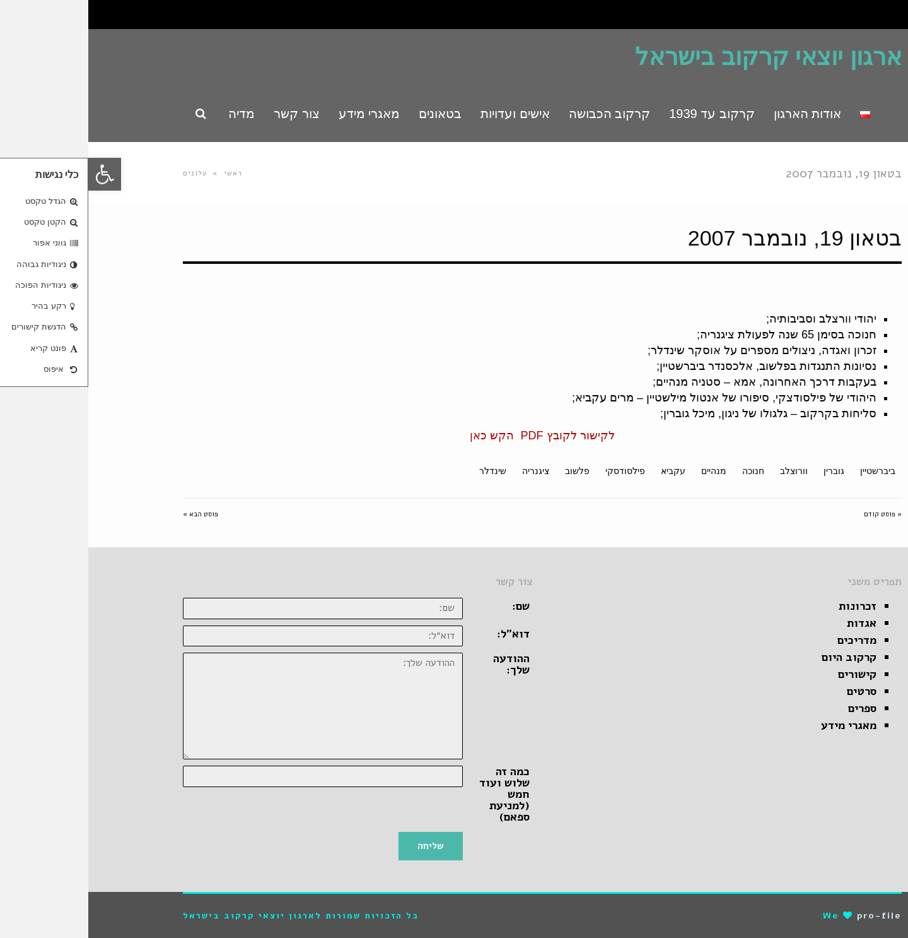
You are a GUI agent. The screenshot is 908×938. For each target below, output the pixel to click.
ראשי (145, 173)
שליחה (342, 846)
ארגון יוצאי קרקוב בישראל (680, 57)
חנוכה (665, 471)
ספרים (774, 708)
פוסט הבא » (112, 514)
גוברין (745, 471)
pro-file (791, 916)
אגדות (773, 623)
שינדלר (404, 471)
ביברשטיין (789, 471)
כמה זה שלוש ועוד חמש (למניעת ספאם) (416, 794)
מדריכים (768, 640)
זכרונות (769, 606)
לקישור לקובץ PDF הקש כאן (453, 435)
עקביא (585, 471)
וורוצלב (705, 471)
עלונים (107, 173)
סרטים (773, 691)
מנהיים (625, 471)
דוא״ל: (425, 633)
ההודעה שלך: (423, 664)
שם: (432, 606)
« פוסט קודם (794, 514)
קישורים (769, 674)
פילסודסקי (537, 471)
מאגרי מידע (760, 725)
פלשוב (489, 471)
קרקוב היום (760, 657)
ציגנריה (447, 471)
